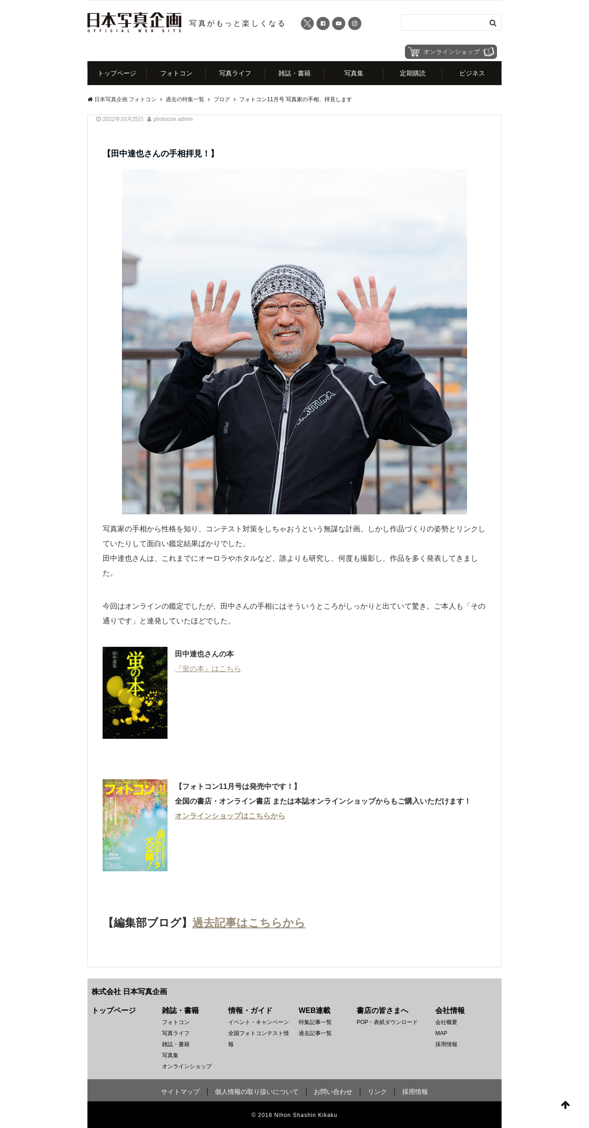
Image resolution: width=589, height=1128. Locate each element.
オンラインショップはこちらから (230, 816)
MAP (441, 1033)
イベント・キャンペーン (258, 1022)
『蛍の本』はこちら (208, 669)
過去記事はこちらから (249, 922)
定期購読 (413, 73)
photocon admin (172, 119)
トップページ (117, 73)
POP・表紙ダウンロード (387, 1022)
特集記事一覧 (315, 1022)
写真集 (354, 73)
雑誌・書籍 (294, 73)
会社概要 (446, 1022)
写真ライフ (235, 73)
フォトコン (176, 73)
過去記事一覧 (315, 1033)
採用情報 (446, 1044)
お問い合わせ (333, 1091)
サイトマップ (180, 1091)
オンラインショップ (187, 1066)
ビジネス (472, 73)
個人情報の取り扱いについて (257, 1091)
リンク (377, 1091)
